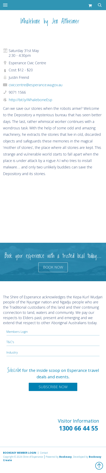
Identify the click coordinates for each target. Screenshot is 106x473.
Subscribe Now (53, 386)
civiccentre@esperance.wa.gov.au (36, 84)
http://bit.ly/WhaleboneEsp (30, 99)
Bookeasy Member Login (19, 452)
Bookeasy (65, 456)
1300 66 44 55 (78, 428)
